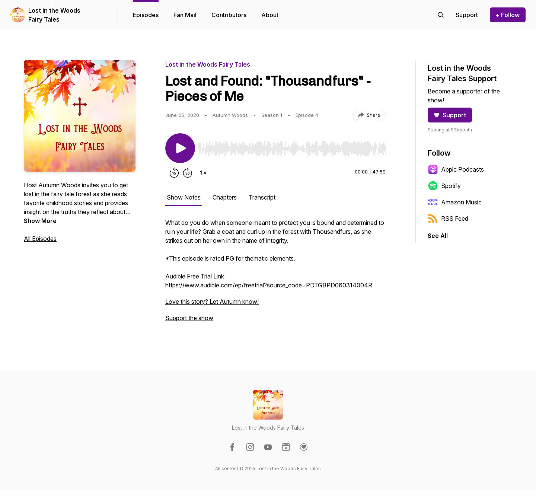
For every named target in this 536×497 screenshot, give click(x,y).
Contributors (228, 15)
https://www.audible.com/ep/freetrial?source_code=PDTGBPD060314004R (268, 285)
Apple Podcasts (456, 169)
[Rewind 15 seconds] (174, 173)
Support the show (189, 318)
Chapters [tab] (225, 197)
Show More (40, 220)
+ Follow (508, 15)
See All (438, 235)
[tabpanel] (275, 274)
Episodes (146, 15)
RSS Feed (448, 218)
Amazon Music (455, 202)
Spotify (444, 186)
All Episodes (40, 238)
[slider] (292, 148)
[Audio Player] (292, 146)
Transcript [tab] (262, 197)
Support (450, 115)
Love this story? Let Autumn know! (212, 301)
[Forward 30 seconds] (187, 173)
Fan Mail (185, 15)
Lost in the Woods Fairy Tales (54, 15)
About (269, 15)
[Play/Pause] (180, 148)
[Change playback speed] (203, 173)
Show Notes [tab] (184, 197)
